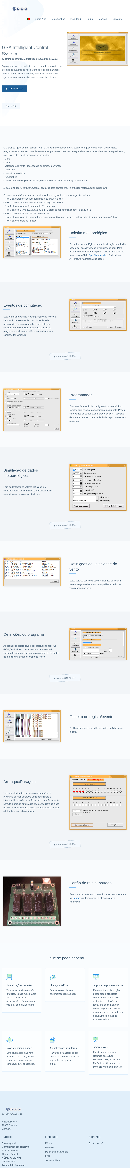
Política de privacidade (56, 1152)
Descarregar (14, 89)
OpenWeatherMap (98, 255)
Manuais (103, 19)
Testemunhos (58, 19)
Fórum (90, 19)
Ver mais (11, 106)
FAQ (47, 1156)
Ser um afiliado (52, 1160)
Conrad (76, 898)
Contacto (117, 19)
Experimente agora (65, 356)
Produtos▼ (76, 19)
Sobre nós (40, 19)
